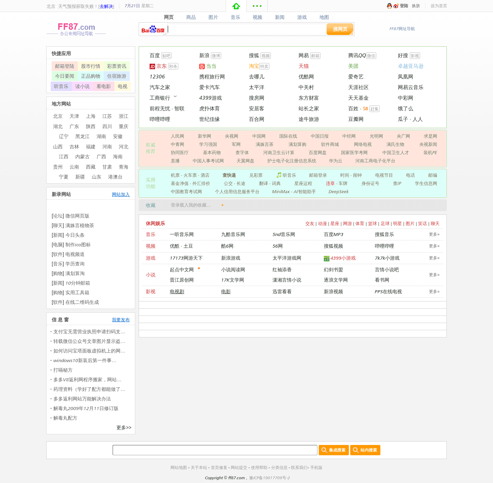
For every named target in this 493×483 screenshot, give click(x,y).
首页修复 (219, 467)
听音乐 (286, 175)
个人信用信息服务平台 (237, 191)
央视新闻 (428, 144)
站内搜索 (369, 450)
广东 (74, 126)
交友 (309, 223)
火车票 (190, 175)
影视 (415, 55)
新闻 (279, 17)
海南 (118, 156)
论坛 (58, 216)
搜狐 (254, 55)
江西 (63, 156)
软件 (58, 254)
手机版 (316, 467)
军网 (236, 144)
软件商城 (330, 144)
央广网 (403, 136)
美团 (353, 66)
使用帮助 (259, 467)
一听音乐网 (182, 234)
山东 (96, 176)
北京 (51, 6)
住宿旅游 (116, 76)
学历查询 (75, 264)
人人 (418, 119)
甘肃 (107, 167)
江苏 (107, 116)
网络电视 (363, 144)
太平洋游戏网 (287, 258)
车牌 (343, 183)
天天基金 (358, 98)
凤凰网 (405, 76)
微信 (371, 55)
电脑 (58, 244)
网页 (168, 17)
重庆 (123, 126)
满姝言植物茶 (79, 225)
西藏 (91, 167)
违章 (330, 183)
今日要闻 (64, 76)
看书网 (382, 280)
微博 (216, 55)
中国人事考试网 (208, 160)
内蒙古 (82, 156)
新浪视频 (333, 291)
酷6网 (227, 246)
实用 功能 (150, 183)
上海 (91, 116)
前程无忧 (160, 108)
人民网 (177, 136)
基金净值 (180, 183)
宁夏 (63, 176)
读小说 (82, 86)
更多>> (123, 427)
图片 (213, 17)
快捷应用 (61, 53)
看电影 (104, 86)
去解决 (106, 6)
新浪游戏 (230, 258)
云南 (74, 167)
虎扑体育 (209, 108)
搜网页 (340, 29)
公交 (228, 183)
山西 (58, 146)
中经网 (349, 136)
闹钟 (357, 175)
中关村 (306, 87)
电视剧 (177, 291)
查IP (397, 183)
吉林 (74, 146)
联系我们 (299, 467)
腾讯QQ (357, 55)
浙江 (123, 116)
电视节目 (384, 175)
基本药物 (212, 152)
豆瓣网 (356, 119)
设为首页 (439, 5)
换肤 (416, 5)
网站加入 (121, 194)
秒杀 (173, 66)
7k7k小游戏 (387, 258)
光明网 (376, 136)
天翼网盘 (245, 160)
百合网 (256, 119)
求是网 (430, 136)
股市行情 (90, 66)
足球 (385, 223)
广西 (101, 156)
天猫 (304, 66)
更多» (434, 234)
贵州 (58, 167)
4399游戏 (210, 98)
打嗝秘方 (63, 370)
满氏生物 (395, 144)
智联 (179, 108)
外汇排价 (201, 183)
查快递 (229, 175)
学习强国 (208, 144)
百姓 (353, 108)
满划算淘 (75, 273)
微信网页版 (77, 216)
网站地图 (178, 467)
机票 (175, 175)
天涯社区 (358, 87)
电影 (226, 291)
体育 (359, 223)
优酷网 (306, 76)
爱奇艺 (356, 76)
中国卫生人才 (395, 152)
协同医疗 (180, 152)
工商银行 (160, 98)
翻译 (263, 183)
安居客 (256, 108)
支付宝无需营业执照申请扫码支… (89, 331)
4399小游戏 (340, 258)
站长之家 (309, 108)
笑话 (422, 223)
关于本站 (199, 467)
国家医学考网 (354, 152)
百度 (155, 55)
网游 (347, 223)
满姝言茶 (265, 144)
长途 (241, 183)
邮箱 (315, 55)
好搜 (403, 55)
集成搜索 (337, 450)
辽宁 (63, 136)
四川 (107, 126)
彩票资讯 (116, 66)
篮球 (372, 223)
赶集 (374, 108)
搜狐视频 (333, 246)
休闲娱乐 (155, 223)
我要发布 (121, 319)
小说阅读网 (233, 269)
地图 (324, 17)
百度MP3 (333, 234)
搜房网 (256, 98)
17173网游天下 (186, 258)
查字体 (242, 152)
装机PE (430, 152)
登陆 (404, 5)
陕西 (91, 126)
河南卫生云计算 (278, 152)
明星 (397, 223)
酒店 (205, 175)
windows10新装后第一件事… (84, 360)
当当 (207, 66)
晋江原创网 (182, 280)
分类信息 (279, 467)
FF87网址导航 (402, 28)
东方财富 (309, 98)
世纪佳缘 (209, 119)
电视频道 (75, 254)
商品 (190, 17)
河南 (107, 146)
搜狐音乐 (384, 234)
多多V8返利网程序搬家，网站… (87, 379)
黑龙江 (82, 136)
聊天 (435, 223)
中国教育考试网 (186, 191)
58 (365, 108)
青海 (123, 167)
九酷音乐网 (233, 234)
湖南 (101, 136)
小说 (150, 274)
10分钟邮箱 (77, 283)
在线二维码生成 (82, 302)
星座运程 (303, 183)
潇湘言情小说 (287, 280)
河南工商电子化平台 (375, 160)
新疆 (80, 176)
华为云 (335, 160)
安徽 (118, 136)
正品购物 (90, 76)
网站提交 (239, 467)
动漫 (322, 223)
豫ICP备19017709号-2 (269, 477)
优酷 (174, 246)
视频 (257, 17)
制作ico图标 (78, 244)
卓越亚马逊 (411, 66)
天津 (74, 116)
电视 (122, 86)
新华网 (204, 136)
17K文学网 (232, 280)
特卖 (264, 66)
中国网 (259, 136)
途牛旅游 (309, 119)
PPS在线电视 (388, 291)
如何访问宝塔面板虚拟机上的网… (89, 351)
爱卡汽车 (209, 87)
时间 (344, 175)
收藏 (150, 205)
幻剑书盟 (333, 269)
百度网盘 (318, 152)
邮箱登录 (318, 175)
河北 (123, 146)
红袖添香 (282, 269)
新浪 (204, 55)
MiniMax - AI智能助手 (294, 191)
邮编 (432, 175)
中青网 (177, 144)
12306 (157, 76)
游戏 (302, 17)
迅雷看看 (282, 291)
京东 (158, 66)
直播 (175, 160)
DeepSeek (339, 191)
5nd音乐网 (284, 234)
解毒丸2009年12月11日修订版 (85, 408)
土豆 (188, 246)
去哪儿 (256, 76)
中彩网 (405, 98)
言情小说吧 (387, 269)
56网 (278, 246)
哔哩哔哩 (160, 119)
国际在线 (288, 136)
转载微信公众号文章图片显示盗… (89, 341)
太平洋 (256, 87)
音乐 (235, 17)
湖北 (58, 126)
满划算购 (297, 144)
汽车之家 (160, 87)
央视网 (231, 136)
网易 (304, 55)
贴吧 (166, 55)
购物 (58, 273)
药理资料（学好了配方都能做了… (89, 389)
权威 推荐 (150, 148)
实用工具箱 (77, 292)
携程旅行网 (212, 76)
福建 (91, 146)
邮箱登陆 (64, 66)
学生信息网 (426, 183)
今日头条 (75, 235)
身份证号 (370, 183)
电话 (410, 175)
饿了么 (405, 108)
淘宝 (254, 66)
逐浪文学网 (336, 280)
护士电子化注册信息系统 (291, 160)
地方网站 (61, 104)
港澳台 (115, 176)
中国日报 (320, 136)
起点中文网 (182, 269)
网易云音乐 (411, 87)
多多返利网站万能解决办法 (82, 398)
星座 (334, 223)
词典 (276, 183)
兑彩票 (256, 175)
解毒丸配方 (65, 418)
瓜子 (403, 119)
